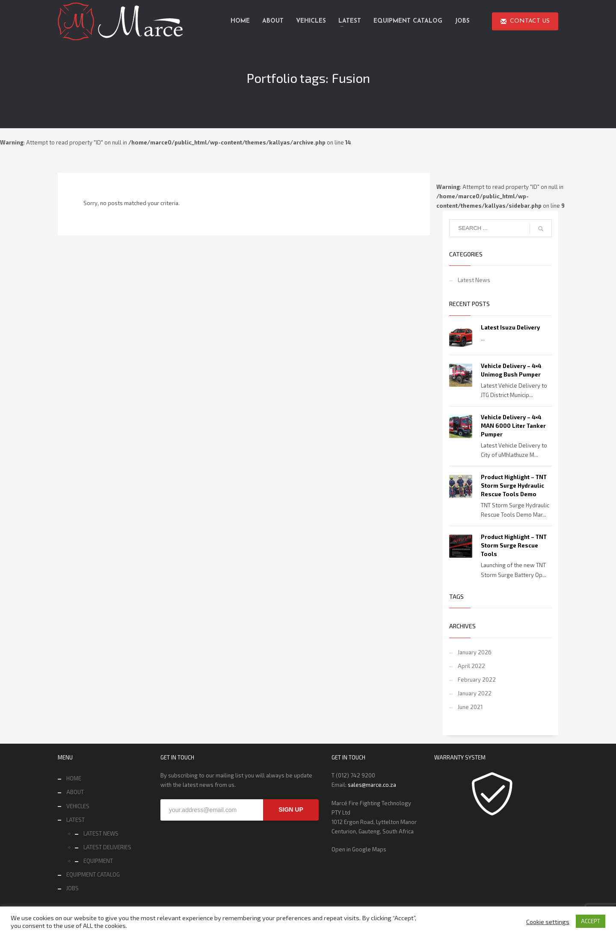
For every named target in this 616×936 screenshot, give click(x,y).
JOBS (72, 888)
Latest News (474, 280)
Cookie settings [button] (547, 921)
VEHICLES (77, 806)
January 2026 (475, 652)
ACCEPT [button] (590, 921)
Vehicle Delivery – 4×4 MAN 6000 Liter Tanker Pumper (513, 426)
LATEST (75, 819)
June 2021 (470, 706)
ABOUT (75, 792)
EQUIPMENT (98, 860)
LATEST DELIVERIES (107, 847)
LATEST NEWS (100, 833)
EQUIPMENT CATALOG (93, 874)
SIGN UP (290, 809)
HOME (73, 778)
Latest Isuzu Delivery (510, 327)
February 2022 (477, 679)
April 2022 (471, 665)
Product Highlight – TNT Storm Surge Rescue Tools (514, 545)
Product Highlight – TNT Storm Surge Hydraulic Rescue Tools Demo (514, 485)
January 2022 (475, 693)
